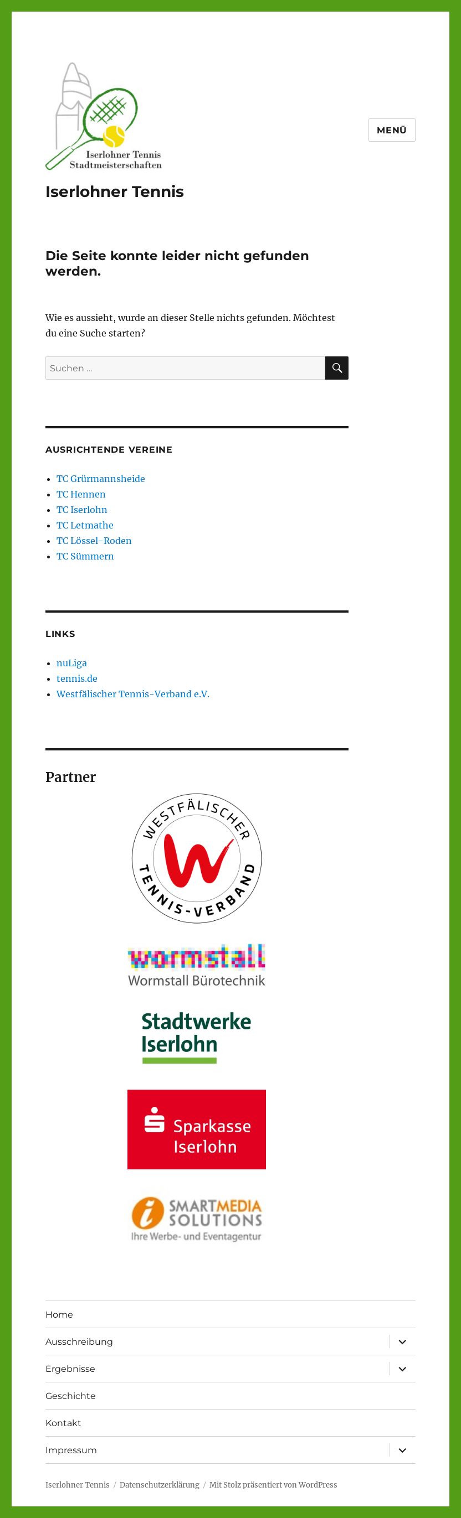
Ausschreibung (79, 1341)
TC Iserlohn (82, 509)
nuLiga (72, 663)
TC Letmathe (85, 525)
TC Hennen (81, 494)
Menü (392, 130)
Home (59, 1314)
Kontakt (63, 1423)
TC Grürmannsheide (101, 478)
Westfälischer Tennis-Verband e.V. (133, 694)
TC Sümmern (85, 556)
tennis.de (77, 678)
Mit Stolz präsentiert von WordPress (273, 1485)
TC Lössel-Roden (94, 540)
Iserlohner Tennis (114, 191)
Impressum (71, 1450)
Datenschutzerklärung (159, 1485)
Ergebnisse (70, 1369)
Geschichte (70, 1396)
